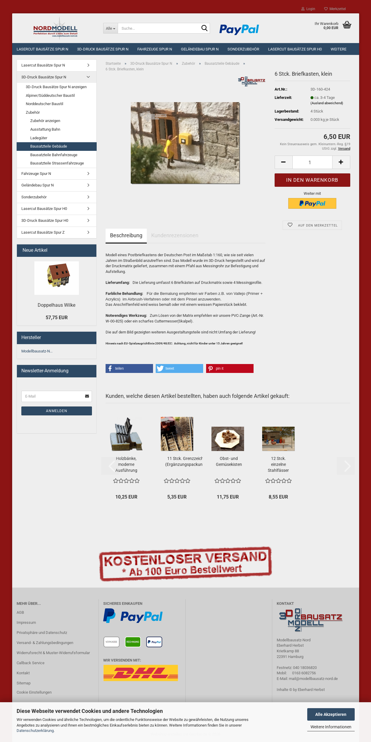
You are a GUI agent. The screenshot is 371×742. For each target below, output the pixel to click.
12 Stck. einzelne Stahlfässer (278, 464)
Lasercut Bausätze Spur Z (43, 232)
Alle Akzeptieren (330, 714)
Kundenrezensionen (174, 235)
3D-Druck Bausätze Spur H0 (44, 220)
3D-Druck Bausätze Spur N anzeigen (56, 87)
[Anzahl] (312, 162)
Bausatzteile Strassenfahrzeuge (57, 163)
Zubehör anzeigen (45, 120)
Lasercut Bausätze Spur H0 (295, 49)
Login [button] (308, 9)
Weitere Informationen (331, 726)
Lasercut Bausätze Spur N (42, 49)
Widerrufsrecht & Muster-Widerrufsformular (53, 653)
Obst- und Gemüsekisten (229, 461)
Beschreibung (126, 235)
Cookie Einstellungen (34, 692)
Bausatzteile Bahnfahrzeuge (53, 155)
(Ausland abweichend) (327, 103)
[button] (283, 162)
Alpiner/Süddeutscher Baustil (50, 95)
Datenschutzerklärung (35, 730)
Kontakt (23, 673)
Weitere (338, 49)
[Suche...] (110, 28)
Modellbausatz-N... (36, 351)
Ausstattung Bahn (45, 129)
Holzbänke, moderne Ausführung (126, 464)
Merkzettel (335, 9)
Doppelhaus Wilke (56, 305)
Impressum (26, 622)
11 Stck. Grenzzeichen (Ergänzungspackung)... (187, 461)
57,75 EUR (57, 317)
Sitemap (24, 683)
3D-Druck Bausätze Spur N (102, 49)
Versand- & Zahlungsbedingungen (45, 642)
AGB (20, 612)
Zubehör (33, 112)
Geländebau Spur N (200, 49)
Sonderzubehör (243, 49)
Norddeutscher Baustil (44, 104)
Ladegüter (38, 138)
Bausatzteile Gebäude (48, 146)
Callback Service (30, 663)
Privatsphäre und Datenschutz (42, 632)
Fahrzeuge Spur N (154, 49)
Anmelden (56, 411)
